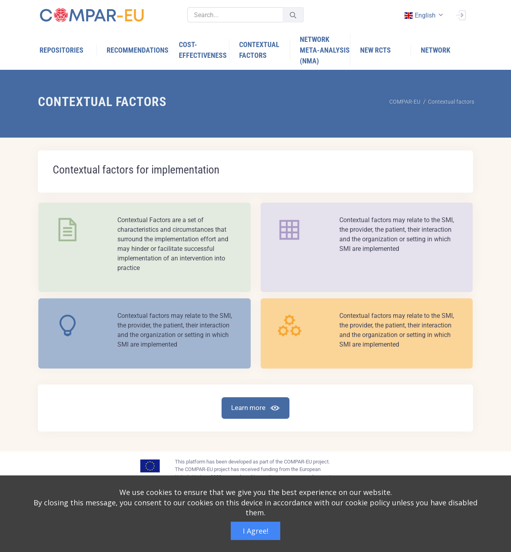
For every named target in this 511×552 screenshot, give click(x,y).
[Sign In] (460, 14)
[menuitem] (68, 50)
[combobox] (423, 15)
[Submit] (293, 15)
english (419, 15)
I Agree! (255, 531)
